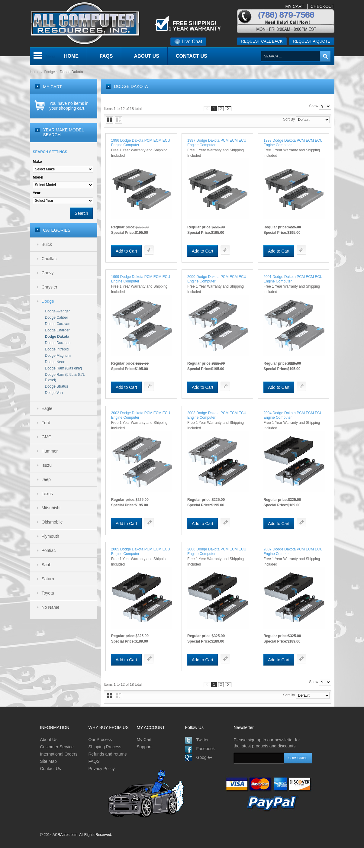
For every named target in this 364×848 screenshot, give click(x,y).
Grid (109, 120)
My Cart (144, 739)
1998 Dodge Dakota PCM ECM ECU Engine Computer (292, 142)
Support (144, 746)
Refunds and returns (108, 754)
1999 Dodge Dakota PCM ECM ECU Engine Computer (140, 279)
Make (37, 162)
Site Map (48, 761)
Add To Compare (149, 250)
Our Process (100, 739)
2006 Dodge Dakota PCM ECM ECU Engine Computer (216, 551)
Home (35, 72)
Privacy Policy (102, 768)
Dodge (49, 72)
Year (36, 193)
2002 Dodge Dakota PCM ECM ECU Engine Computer (140, 415)
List (118, 120)
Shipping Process (105, 746)
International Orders (59, 754)
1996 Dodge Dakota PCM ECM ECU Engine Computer (140, 142)
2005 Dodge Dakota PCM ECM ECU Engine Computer (140, 551)
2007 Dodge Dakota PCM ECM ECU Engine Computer (292, 551)
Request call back (261, 41)
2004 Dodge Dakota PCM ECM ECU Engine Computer (292, 415)
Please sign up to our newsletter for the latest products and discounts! (267, 742)
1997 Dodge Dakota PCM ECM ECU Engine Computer (216, 142)
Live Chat (188, 41)
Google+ (204, 757)
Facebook (205, 748)
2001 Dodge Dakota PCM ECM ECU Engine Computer (292, 279)
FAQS (94, 761)
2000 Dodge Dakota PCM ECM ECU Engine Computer (216, 279)
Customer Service (57, 746)
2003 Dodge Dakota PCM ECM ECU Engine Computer (216, 415)
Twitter (202, 739)
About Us (49, 739)
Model (38, 177)
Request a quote (311, 41)
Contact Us (50, 768)
